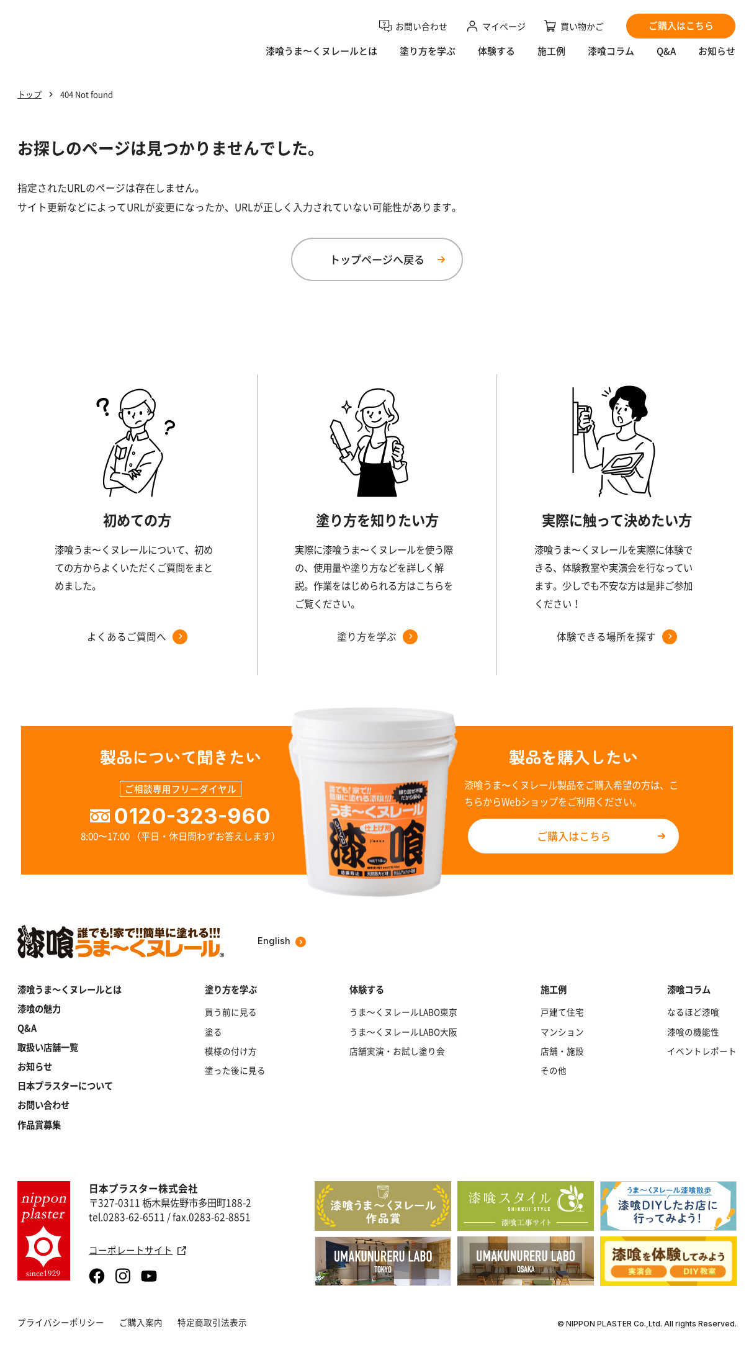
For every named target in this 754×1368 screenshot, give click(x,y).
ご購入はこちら (574, 836)
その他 (554, 1070)
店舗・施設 (562, 1051)
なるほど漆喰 (693, 1012)
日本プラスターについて (65, 1085)
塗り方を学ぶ (428, 59)
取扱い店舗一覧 (47, 1047)
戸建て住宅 (562, 1012)
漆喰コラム (611, 59)
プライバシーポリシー (60, 1322)
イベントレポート (702, 1051)
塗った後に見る (235, 1070)
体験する (496, 59)
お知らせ (716, 59)
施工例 (551, 59)
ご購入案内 (141, 1322)
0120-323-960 (192, 816)
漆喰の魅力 (39, 1008)
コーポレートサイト (137, 1250)
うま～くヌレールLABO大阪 (403, 1032)
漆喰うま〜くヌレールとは (321, 59)
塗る (213, 1032)
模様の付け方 (231, 1051)
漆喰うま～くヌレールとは (69, 989)
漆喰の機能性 (693, 1032)
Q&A (666, 59)
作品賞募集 (39, 1125)
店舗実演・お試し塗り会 (397, 1051)
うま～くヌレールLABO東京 (403, 1012)
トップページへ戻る (377, 259)
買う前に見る (231, 1012)
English (282, 941)
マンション (562, 1032)
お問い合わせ (43, 1105)
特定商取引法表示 (212, 1322)
